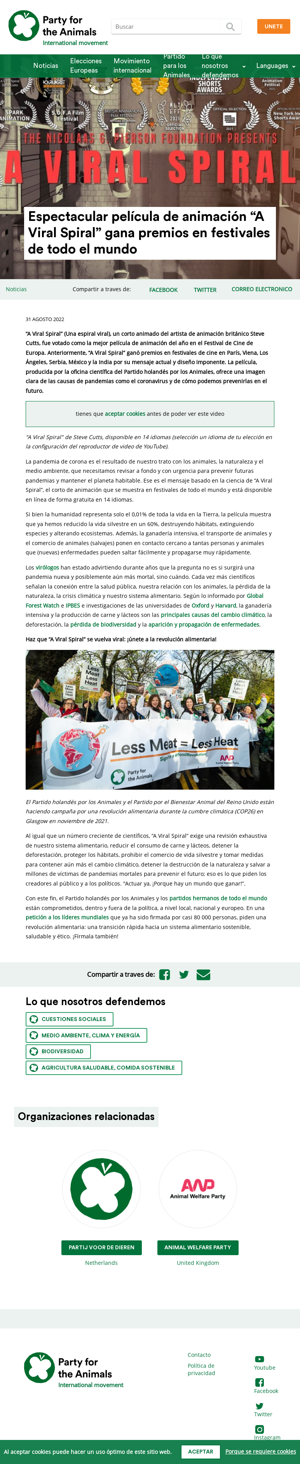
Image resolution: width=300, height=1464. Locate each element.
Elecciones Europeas (86, 66)
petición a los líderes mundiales (67, 917)
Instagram (267, 1433)
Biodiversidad (57, 1051)
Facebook (266, 1387)
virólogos (47, 567)
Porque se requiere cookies (260, 1451)
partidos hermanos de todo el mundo (218, 898)
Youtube (265, 1363)
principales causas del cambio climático (213, 614)
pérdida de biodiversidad (103, 624)
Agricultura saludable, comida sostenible (102, 1068)
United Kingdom (198, 1208)
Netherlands (101, 1208)
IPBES (73, 605)
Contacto (199, 1354)
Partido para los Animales (176, 66)
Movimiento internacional (132, 66)
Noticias (45, 66)
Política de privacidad (201, 1369)
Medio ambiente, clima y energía (85, 1035)
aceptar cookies (125, 413)
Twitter (263, 1410)
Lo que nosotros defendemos (220, 66)
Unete (274, 27)
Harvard (225, 605)
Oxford (200, 605)
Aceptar (200, 1452)
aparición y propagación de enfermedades (203, 624)
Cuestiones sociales (68, 1019)
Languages (272, 66)
